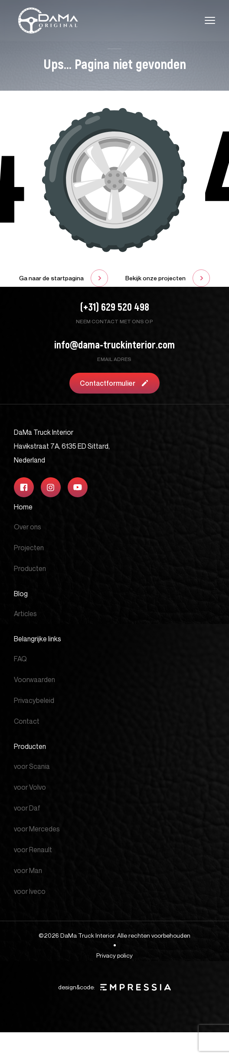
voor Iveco (30, 891)
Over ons (27, 526)
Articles (25, 613)
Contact (26, 721)
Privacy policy (114, 955)
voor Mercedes (37, 828)
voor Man (28, 870)
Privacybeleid (34, 700)
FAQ (20, 658)
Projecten (29, 547)
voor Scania (32, 766)
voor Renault (33, 849)
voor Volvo (30, 787)
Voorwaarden (34, 679)
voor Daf (27, 808)
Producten (30, 568)
